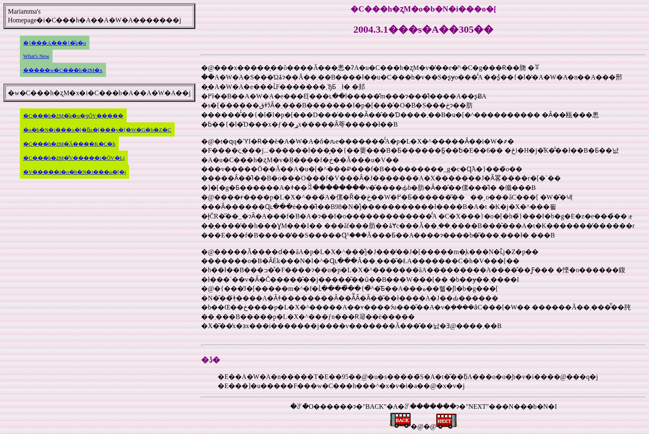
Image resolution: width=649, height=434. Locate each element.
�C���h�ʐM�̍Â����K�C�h (69, 144)
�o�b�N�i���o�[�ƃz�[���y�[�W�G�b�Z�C (97, 130)
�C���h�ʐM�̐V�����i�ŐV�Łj (74, 158)
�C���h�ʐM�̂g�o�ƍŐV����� (73, 116)
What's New (36, 56)
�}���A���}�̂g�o (54, 43)
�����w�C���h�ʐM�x (63, 70)
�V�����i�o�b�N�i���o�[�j (74, 172)
